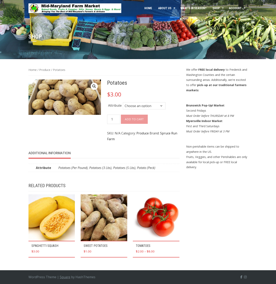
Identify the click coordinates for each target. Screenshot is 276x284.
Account (235, 8)
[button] (94, 86)
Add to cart (134, 119)
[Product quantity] (113, 119)
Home (148, 8)
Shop (216, 8)
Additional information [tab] (49, 153)
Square (65, 277)
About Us (164, 8)
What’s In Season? (193, 8)
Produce (44, 70)
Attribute (115, 105)
